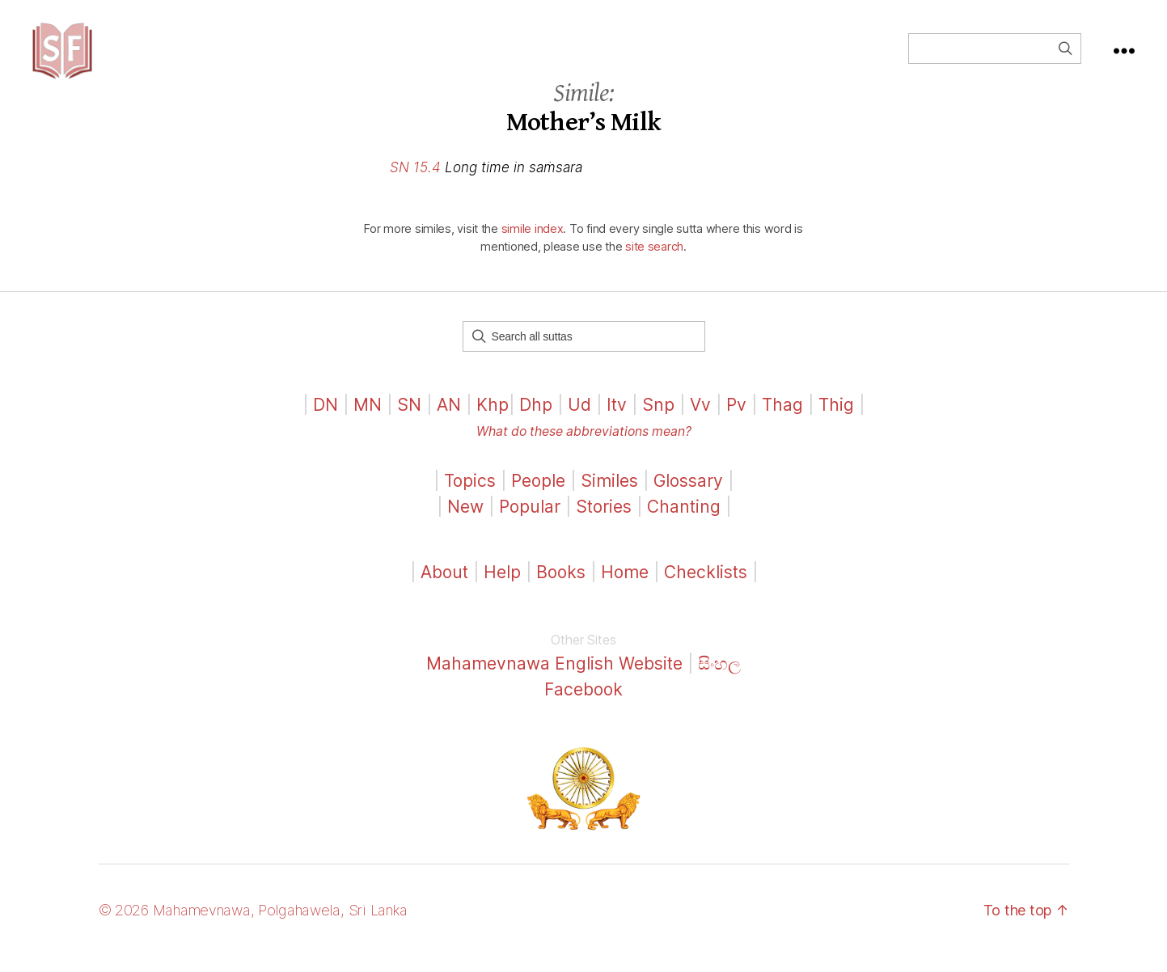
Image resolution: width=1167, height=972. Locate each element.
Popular (529, 523)
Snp (658, 421)
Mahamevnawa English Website (554, 680)
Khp (492, 421)
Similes (609, 497)
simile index (532, 244)
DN (325, 421)
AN (449, 421)
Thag (782, 421)
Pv (736, 421)
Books (561, 588)
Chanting (684, 523)
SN (409, 421)
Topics (470, 497)
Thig (836, 421)
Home (625, 588)
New (465, 523)
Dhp (535, 421)
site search (654, 262)
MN (367, 421)
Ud (579, 421)
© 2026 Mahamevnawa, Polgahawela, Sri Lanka (253, 926)
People (538, 497)
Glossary (688, 497)
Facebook (583, 705)
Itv (617, 421)
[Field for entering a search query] (994, 56)
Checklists (705, 588)
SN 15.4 (415, 183)
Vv (700, 421)
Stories (604, 523)
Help (502, 588)
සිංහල (719, 680)
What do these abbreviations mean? (583, 447)
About (447, 588)
